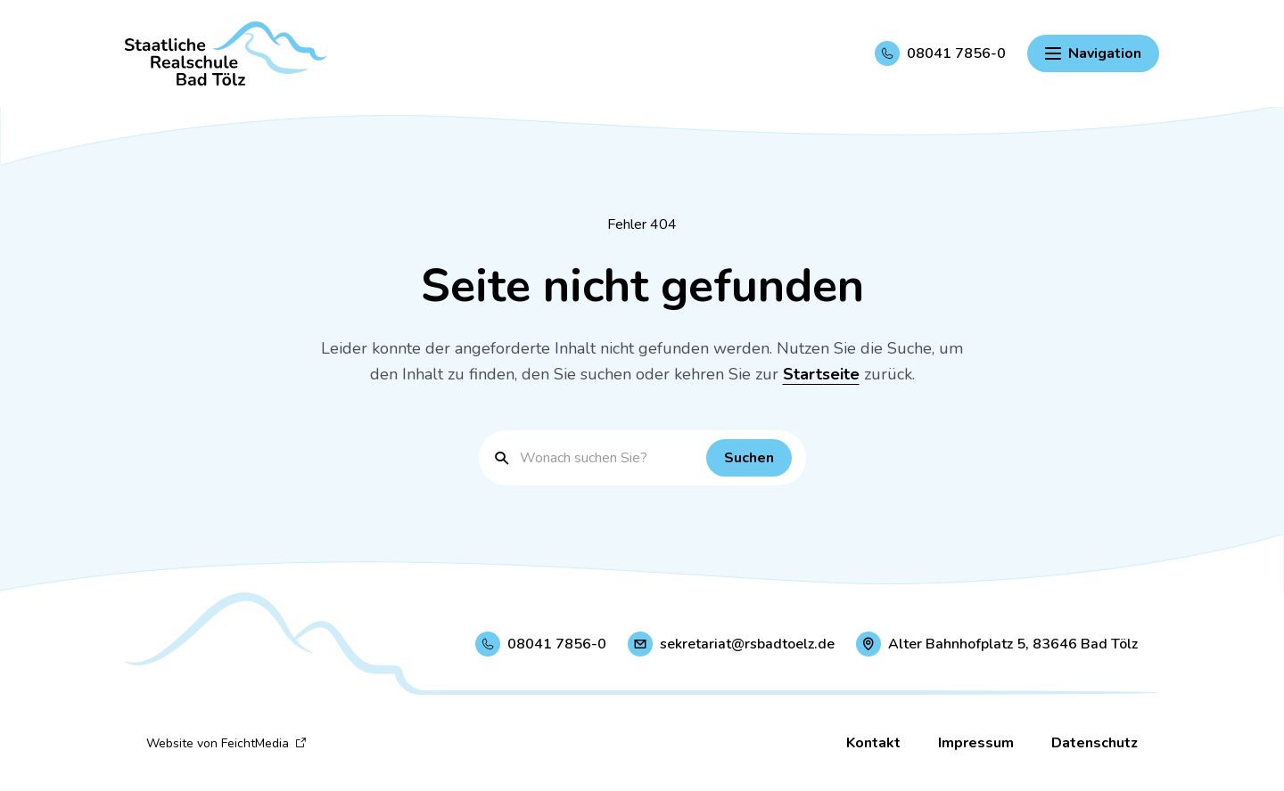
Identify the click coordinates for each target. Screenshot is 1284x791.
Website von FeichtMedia (226, 743)
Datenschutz (1094, 743)
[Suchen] (749, 458)
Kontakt (873, 743)
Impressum (976, 743)
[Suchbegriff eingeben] (608, 457)
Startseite (821, 374)
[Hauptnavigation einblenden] (1093, 53)
